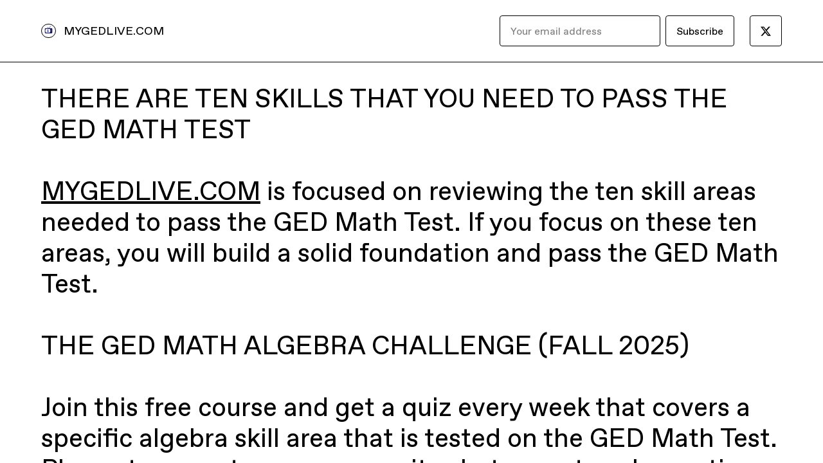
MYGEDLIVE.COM (114, 31)
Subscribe (699, 31)
